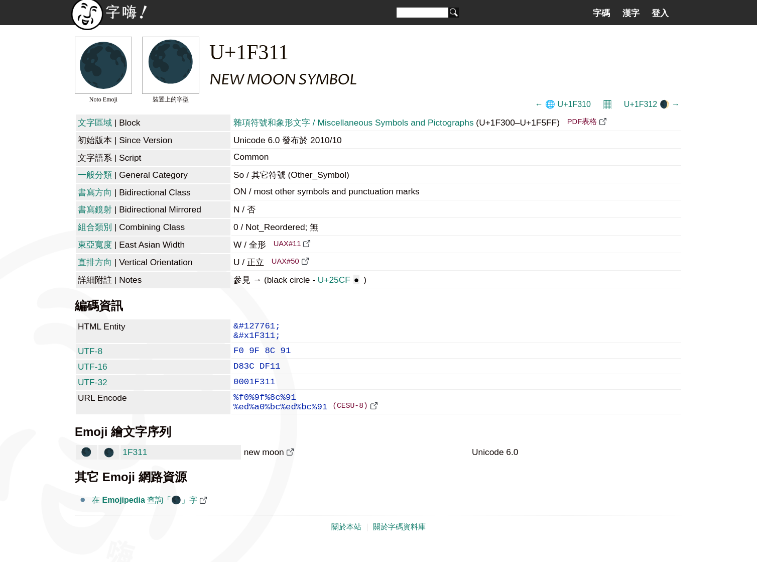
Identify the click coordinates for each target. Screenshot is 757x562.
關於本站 (346, 543)
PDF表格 (582, 122)
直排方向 (95, 262)
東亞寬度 (95, 245)
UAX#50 (285, 261)
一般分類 (95, 175)
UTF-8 (90, 356)
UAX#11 (287, 244)
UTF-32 (92, 391)
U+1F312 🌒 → (652, 104)
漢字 (631, 13)
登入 (660, 13)
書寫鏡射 (95, 209)
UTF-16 (92, 374)
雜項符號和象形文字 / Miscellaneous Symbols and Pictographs (353, 123)
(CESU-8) (350, 421)
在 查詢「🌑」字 (144, 516)
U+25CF (338, 280)
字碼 (601, 13)
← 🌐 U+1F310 (563, 104)
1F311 (134, 468)
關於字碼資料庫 (399, 543)
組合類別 (95, 227)
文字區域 (95, 123)
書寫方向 (95, 192)
